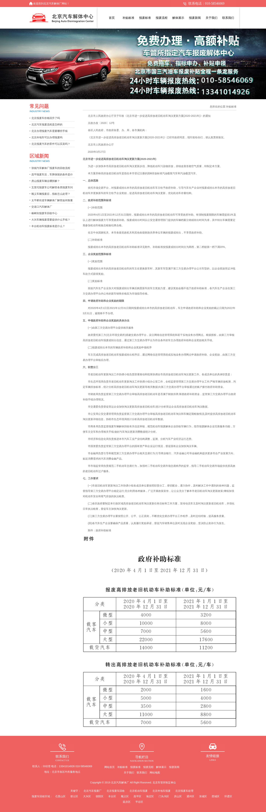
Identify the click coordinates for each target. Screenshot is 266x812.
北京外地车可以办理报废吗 (46, 137)
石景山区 (60, 796)
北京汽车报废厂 (92, 790)
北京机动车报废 (138, 790)
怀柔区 (228, 796)
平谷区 (139, 801)
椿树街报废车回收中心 (44, 213)
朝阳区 (99, 796)
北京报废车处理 (184, 790)
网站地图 (155, 772)
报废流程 (148, 767)
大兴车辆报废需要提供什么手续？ (50, 219)
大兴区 (87, 796)
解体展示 (161, 767)
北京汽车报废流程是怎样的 (46, 124)
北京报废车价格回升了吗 (45, 118)
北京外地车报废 (161, 790)
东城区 (203, 796)
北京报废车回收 (116, 790)
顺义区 (125, 796)
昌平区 (137, 796)
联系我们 (142, 772)
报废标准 (135, 767)
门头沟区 (164, 796)
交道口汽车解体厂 (41, 206)
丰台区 (112, 796)
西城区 (215, 796)
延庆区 (127, 801)
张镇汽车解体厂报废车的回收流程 (50, 168)
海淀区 (150, 796)
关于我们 (129, 772)
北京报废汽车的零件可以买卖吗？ (50, 143)
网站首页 (109, 767)
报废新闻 (174, 767)
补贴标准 (122, 767)
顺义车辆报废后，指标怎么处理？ (50, 193)
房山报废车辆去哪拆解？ (45, 180)
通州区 (190, 796)
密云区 (74, 796)
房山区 (178, 796)
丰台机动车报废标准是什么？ (48, 226)
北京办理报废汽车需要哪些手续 (49, 130)
